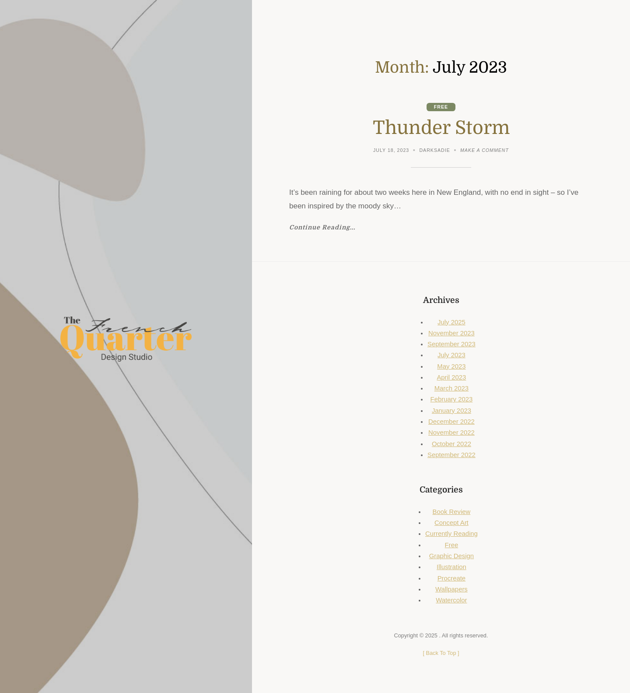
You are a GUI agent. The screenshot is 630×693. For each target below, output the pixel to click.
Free (441, 106)
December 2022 (451, 421)
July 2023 (452, 355)
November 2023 (451, 333)
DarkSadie (434, 150)
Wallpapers (451, 589)
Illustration (451, 566)
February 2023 (451, 399)
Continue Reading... (322, 228)
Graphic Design (451, 555)
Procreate (452, 578)
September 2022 (451, 454)
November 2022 (451, 432)
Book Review (452, 511)
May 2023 (451, 366)
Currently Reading (451, 533)
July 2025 (452, 322)
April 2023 (451, 377)
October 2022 (451, 443)
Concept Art (451, 522)
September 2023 (451, 344)
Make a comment (484, 151)
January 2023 (451, 410)
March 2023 (451, 388)
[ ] (441, 653)
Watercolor (451, 600)
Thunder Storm (441, 127)
